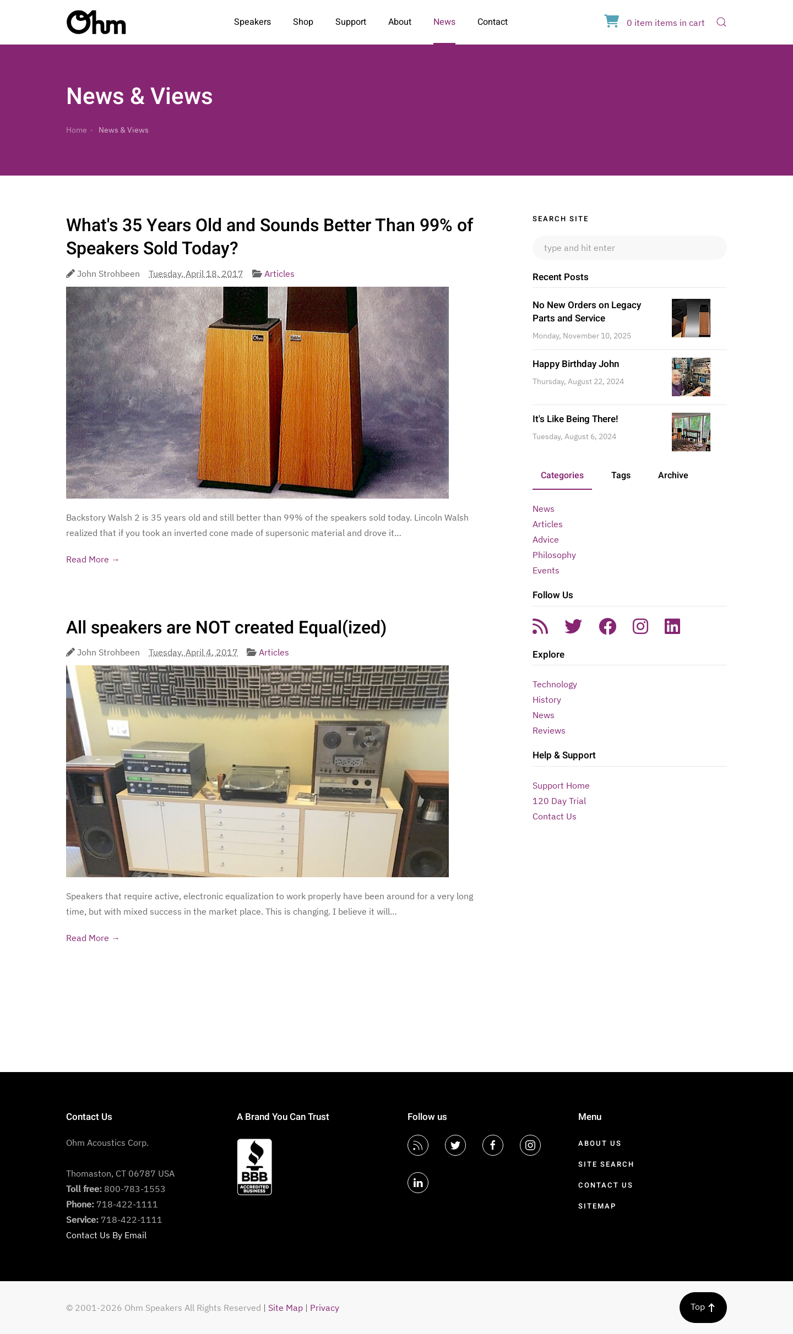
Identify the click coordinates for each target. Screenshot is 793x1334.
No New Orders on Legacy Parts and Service (587, 311)
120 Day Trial (559, 800)
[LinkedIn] (418, 1182)
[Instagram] (530, 1145)
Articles (279, 273)
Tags (621, 475)
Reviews (549, 730)
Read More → (93, 559)
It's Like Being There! (575, 419)
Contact (492, 22)
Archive (673, 475)
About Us (600, 1143)
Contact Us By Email (106, 1234)
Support (350, 22)
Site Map (285, 1307)
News (444, 22)
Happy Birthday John (576, 364)
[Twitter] (455, 1145)
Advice (546, 539)
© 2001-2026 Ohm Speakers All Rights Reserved (163, 1307)
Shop (303, 22)
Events (546, 570)
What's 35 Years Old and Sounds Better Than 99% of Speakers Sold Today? (269, 236)
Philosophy (554, 554)
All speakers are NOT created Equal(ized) (226, 628)
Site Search (606, 1164)
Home (76, 130)
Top (703, 1306)
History (547, 699)
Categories (562, 475)
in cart (654, 22)
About (399, 22)
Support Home (561, 785)
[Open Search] (721, 22)
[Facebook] (492, 1145)
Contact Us (555, 816)
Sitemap (597, 1206)
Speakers (252, 22)
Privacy (324, 1307)
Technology (555, 684)
